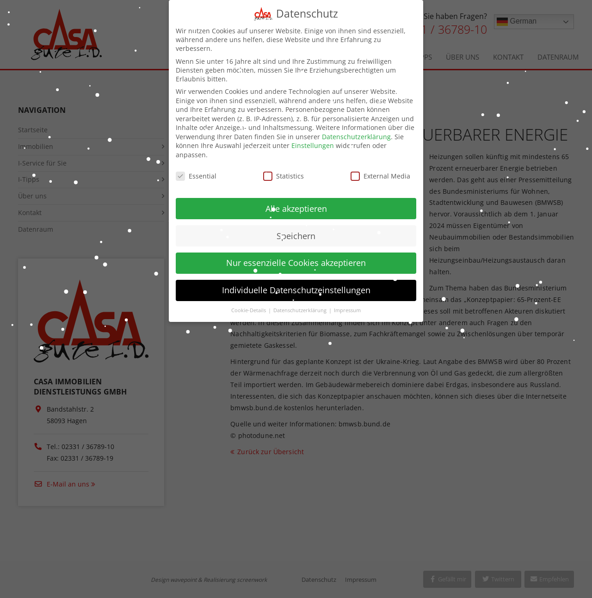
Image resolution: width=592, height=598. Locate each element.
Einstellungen (312, 139)
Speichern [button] (296, 228)
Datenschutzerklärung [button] (300, 304)
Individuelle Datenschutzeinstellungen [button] (296, 283)
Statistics (283, 169)
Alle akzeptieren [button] (296, 201)
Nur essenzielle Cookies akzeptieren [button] (296, 256)
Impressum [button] (347, 304)
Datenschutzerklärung (356, 130)
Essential (196, 169)
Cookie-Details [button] (249, 304)
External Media (380, 169)
